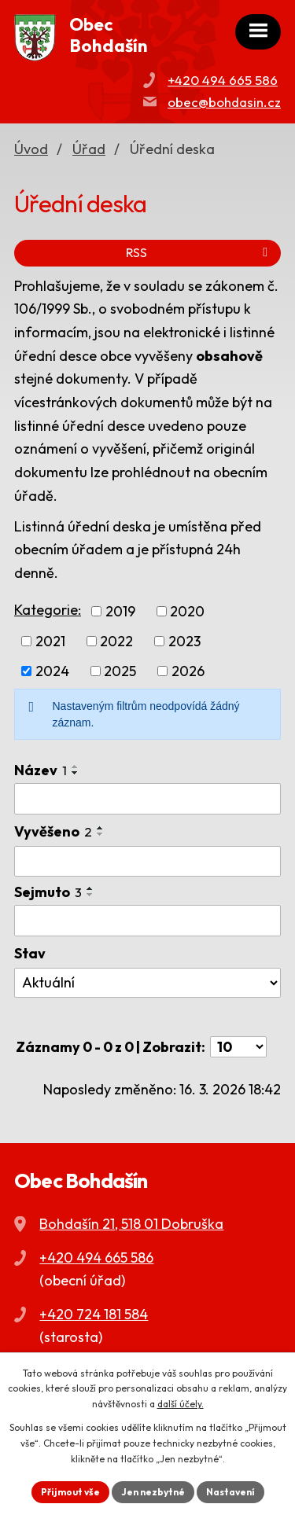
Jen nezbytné (153, 1492)
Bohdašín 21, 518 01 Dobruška (131, 1224)
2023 (184, 641)
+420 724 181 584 (93, 1314)
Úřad (88, 149)
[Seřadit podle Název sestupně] (75, 773)
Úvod (31, 149)
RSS (199, 252)
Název (40, 770)
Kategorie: (47, 610)
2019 (120, 611)
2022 (116, 641)
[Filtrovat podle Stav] (147, 983)
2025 (120, 671)
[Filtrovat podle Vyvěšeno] (147, 861)
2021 (50, 641)
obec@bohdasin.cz (224, 102)
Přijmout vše (70, 1492)
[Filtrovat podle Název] (147, 798)
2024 (52, 671)
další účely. (180, 1404)
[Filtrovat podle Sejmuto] (147, 920)
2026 (188, 671)
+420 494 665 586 (223, 80)
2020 (187, 611)
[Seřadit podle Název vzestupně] (75, 766)
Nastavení (230, 1492)
